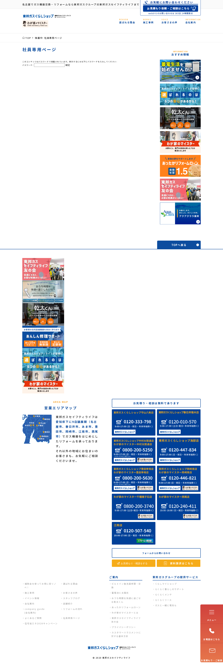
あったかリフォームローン (126, 607)
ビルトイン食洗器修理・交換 (126, 585)
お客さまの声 (70, 592)
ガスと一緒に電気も (166, 605)
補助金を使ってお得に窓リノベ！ (40, 585)
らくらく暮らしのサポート (169, 589)
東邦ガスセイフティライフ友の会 (126, 619)
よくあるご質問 (33, 617)
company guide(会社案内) (34, 610)
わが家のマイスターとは (125, 612)
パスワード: (43, 65)
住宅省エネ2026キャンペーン (41, 623)
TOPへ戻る (179, 245)
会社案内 (29, 603)
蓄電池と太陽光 (120, 592)
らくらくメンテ (163, 594)
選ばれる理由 (70, 583)
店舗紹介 (68, 603)
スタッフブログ (71, 598)
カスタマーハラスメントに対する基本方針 (126, 634)
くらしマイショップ (166, 583)
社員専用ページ (71, 617)
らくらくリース (163, 599)
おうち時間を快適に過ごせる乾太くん (126, 600)
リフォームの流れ (73, 608)
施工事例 (29, 592)
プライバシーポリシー (124, 627)
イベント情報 (32, 598)
